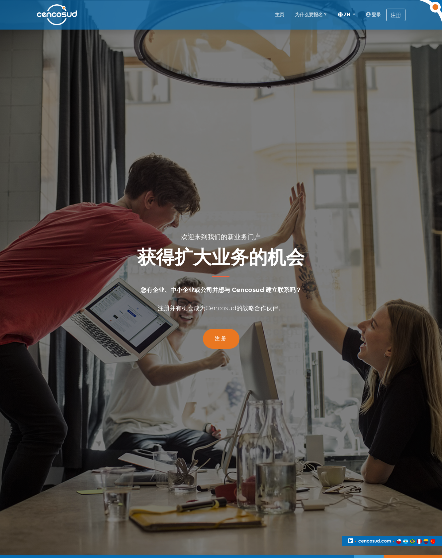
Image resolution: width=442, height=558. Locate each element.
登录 (373, 15)
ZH (344, 15)
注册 (396, 15)
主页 (279, 15)
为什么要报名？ (311, 15)
